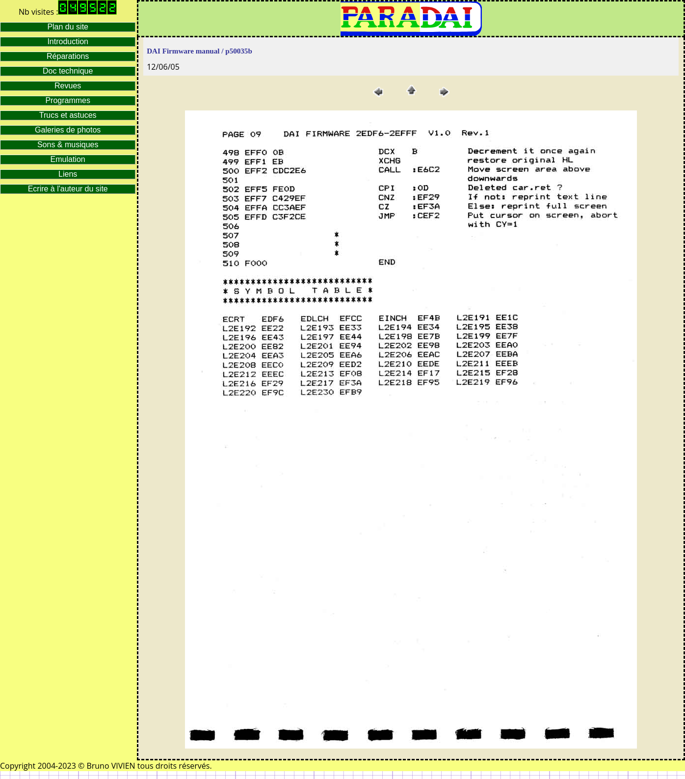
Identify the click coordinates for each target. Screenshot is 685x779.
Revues (67, 85)
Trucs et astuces (68, 115)
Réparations (68, 56)
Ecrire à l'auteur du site (68, 189)
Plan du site (67, 27)
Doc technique (68, 71)
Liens (67, 174)
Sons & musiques (68, 144)
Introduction (67, 41)
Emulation (68, 159)
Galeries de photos (68, 130)
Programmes (67, 100)
